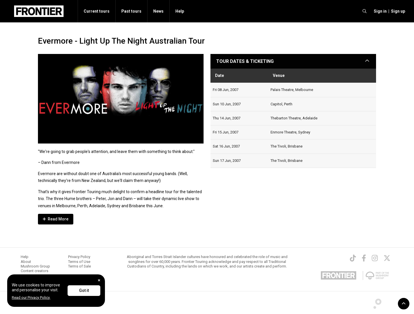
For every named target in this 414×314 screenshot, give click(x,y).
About (26, 261)
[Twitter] (387, 258)
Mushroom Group (35, 266)
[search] (364, 11)
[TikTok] (353, 258)
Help (179, 11)
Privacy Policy (79, 257)
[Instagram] (375, 258)
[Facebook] (364, 258)
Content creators (34, 271)
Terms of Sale (79, 266)
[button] (379, 11)
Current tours (97, 11)
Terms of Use (79, 261)
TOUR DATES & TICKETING (245, 61)
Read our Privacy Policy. (31, 297)
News (158, 11)
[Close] (99, 280)
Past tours (131, 11)
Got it (84, 290)
